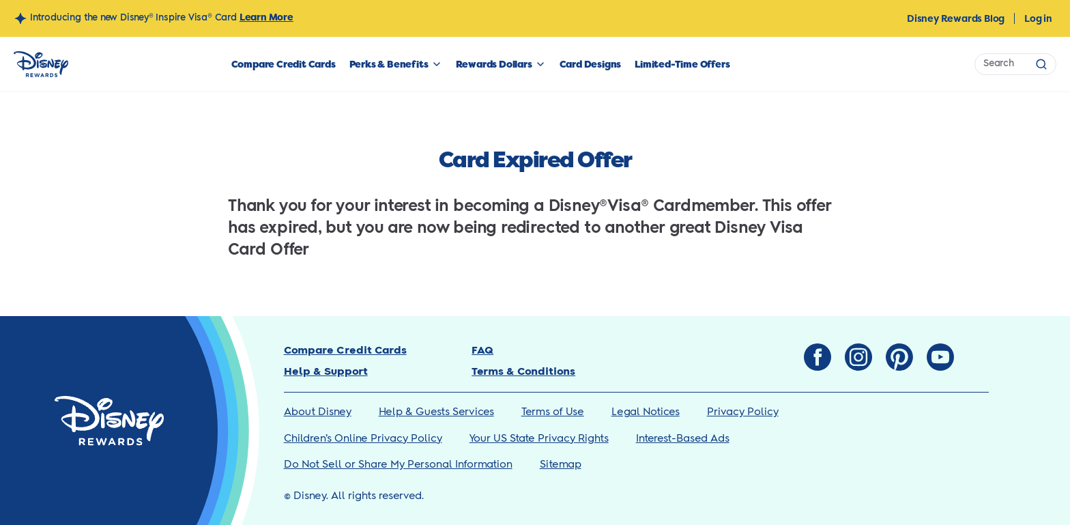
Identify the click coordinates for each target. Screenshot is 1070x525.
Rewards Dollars (494, 64)
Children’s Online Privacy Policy (363, 439)
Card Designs (591, 64)
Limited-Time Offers (682, 64)
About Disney (317, 412)
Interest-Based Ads (682, 439)
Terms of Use (552, 412)
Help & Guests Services (436, 412)
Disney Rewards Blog (955, 18)
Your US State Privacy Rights (539, 439)
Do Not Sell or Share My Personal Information (398, 464)
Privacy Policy (743, 412)
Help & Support (326, 372)
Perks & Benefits (389, 64)
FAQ (482, 350)
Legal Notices (645, 412)
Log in (1038, 18)
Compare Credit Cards (283, 64)
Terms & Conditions (523, 372)
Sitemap (560, 464)
